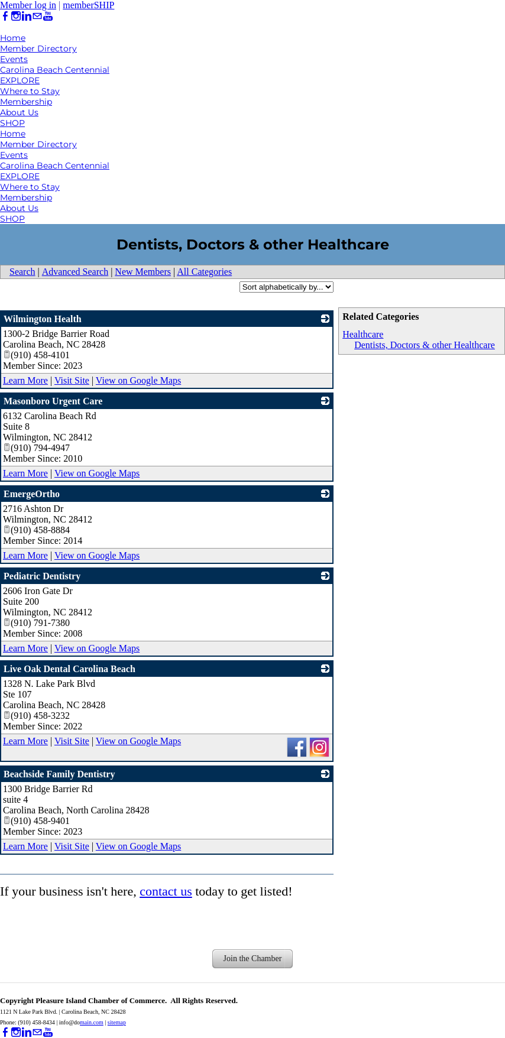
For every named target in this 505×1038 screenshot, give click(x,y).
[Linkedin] (26, 16)
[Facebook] (5, 16)
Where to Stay (30, 91)
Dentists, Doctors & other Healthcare (424, 345)
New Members (143, 272)
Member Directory (38, 48)
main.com (91, 1022)
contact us (166, 891)
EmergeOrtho (32, 494)
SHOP (12, 123)
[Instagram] (16, 16)
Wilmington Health (43, 319)
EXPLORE (20, 80)
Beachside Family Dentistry (59, 774)
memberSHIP (88, 5)
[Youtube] (48, 16)
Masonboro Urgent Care (53, 401)
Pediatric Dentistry (42, 576)
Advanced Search (75, 272)
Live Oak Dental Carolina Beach (69, 669)
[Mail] (37, 16)
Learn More (25, 380)
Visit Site (71, 380)
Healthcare (362, 334)
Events (14, 59)
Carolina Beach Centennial (54, 69)
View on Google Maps (138, 380)
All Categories (204, 272)
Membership (26, 101)
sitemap (117, 1022)
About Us (19, 112)
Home (12, 38)
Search (22, 272)
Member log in (28, 5)
